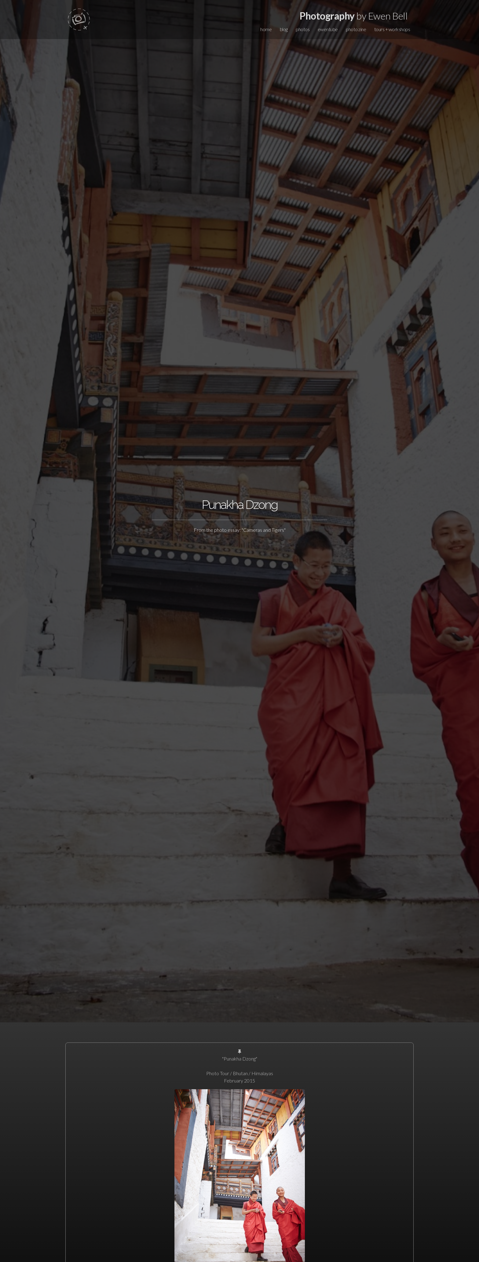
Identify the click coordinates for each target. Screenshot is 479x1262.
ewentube (328, 29)
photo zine (356, 29)
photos (302, 29)
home (266, 29)
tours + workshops (392, 29)
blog (284, 29)
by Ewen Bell (354, 16)
